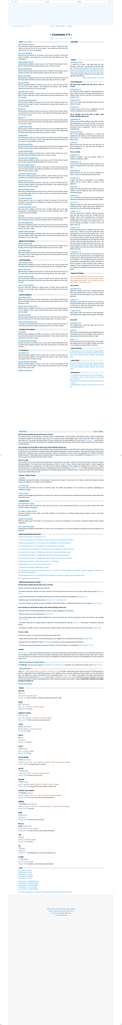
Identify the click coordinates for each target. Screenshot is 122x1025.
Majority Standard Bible (25, 244)
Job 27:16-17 (74, 202)
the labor (94, 70)
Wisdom (92, 355)
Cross (56, 38)
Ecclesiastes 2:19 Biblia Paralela (28, 883)
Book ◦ (96, 431)
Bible (13, 26)
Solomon (22, 478)
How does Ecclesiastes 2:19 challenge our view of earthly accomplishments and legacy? (47, 540)
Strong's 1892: (22, 864)
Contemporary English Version (27, 174)
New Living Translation (25, 53)
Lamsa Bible (22, 332)
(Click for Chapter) (27, 41)
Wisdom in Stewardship (25, 519)
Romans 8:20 (48, 642)
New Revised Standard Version (27, 322)
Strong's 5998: (22, 797)
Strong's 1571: (22, 853)
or (103, 68)
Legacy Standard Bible (25, 127)
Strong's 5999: (22, 786)
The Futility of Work (76, 62)
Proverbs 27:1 (89, 440)
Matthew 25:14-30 (97, 455)
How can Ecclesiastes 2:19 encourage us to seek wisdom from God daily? (42, 546)
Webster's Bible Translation (26, 231)
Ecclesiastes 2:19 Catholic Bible (28, 889)
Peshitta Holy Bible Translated (27, 341)
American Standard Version (26, 165)
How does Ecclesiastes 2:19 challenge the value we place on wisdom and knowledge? (46, 558)
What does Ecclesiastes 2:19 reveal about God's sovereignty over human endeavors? (45, 543)
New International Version (26, 44)
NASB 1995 (21, 109)
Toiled (102, 353)
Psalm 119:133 (98, 665)
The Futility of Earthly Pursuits (27, 511)
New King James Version (26, 91)
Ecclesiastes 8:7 (75, 100)
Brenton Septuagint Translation (27, 362)
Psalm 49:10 (74, 195)
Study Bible (22, 431)
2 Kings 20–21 (82, 596)
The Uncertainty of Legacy (26, 503)
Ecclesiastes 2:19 (23, 653)
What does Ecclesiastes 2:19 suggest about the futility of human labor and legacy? (45, 555)
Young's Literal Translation (26, 276)
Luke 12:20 (73, 143)
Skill (95, 353)
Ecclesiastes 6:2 (49, 665)
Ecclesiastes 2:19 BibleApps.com (28, 881)
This (94, 72)
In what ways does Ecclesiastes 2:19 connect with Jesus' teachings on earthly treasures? (47, 549)
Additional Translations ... (25, 370)
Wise (97, 355)
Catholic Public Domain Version (27, 306)
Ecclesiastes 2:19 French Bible (27, 887)
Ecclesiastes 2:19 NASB (25, 876)
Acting (72, 351)
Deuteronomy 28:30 (76, 132)
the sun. (90, 72)
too (97, 72)
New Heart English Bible (25, 223)
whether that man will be (91, 68)
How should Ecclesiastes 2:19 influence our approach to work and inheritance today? (45, 552)
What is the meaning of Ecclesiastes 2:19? (33, 537)
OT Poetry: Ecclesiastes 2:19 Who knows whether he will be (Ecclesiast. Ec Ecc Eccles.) (45, 892)
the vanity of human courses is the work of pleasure (87, 375)
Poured (72, 353)
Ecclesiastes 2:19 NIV (25, 870)
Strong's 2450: (22, 731)
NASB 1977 (21, 118)
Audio (52, 38)
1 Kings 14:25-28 (75, 311)
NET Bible (21, 216)
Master (101, 351)
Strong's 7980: (22, 764)
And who (76, 68)
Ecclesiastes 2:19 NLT (25, 872)
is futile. (101, 72)
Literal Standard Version (25, 263)
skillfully (81, 72)
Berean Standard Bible (25, 69)
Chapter (100, 431)
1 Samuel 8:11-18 (75, 252)
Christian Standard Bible (25, 151)
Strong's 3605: (22, 775)
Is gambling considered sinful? (29, 578)
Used (71, 355)
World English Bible (24, 250)
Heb (70, 38)
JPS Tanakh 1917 (23, 353)
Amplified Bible (23, 135)
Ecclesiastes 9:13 (75, 323)
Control (76, 351)
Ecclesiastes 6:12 (75, 89)
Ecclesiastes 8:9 (59, 665)
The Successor (24, 486)
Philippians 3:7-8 (75, 468)
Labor (91, 351)
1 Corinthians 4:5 (61, 600)
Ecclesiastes (17, 26)
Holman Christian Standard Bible (28, 158)
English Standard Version (26, 62)
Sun (98, 353)
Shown (91, 353)
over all (88, 70)
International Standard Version (27, 207)
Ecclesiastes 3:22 (75, 289)
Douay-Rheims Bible (24, 297)
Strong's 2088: (22, 842)
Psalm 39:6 (73, 187)
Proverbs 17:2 (74, 107)
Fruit (87, 351)
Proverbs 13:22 (75, 178)
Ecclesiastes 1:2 (75, 155)
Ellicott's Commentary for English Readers (31, 662)
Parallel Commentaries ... (25, 684)
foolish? (72, 70)
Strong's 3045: (22, 709)
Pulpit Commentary (25, 668)
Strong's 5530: (22, 753)
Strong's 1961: (22, 720)
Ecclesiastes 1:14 (75, 162)
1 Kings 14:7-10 (75, 228)
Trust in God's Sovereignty (26, 526)
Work (71, 357)
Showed (86, 353)
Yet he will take (80, 70)
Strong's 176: (22, 742)
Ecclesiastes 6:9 (75, 171)
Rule (76, 353)
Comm (66, 38)
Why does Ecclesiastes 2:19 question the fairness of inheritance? (40, 561)
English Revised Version (25, 181)
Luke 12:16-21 (23, 619)
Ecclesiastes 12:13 (86, 645)
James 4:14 (88, 638)
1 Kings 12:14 (74, 300)
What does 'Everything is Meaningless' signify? (34, 567)
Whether (86, 355)
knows (82, 68)
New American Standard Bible (27, 100)
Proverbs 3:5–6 (96, 603)
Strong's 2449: (22, 808)
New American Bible (24, 315)
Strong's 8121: (22, 831)
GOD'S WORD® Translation (26, 189)
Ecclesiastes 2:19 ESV (25, 874)
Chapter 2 (23, 26)
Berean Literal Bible (24, 76)
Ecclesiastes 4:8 (75, 119)
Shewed (80, 353)
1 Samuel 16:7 (50, 600)
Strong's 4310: (22, 698)
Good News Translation (25, 198)
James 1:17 (73, 339)
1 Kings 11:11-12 (75, 211)
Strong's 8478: (22, 819)
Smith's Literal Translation (26, 285)
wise (100, 68)
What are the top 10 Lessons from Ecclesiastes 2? (35, 564)
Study (61, 38)
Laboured (96, 351)
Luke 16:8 (73, 330)
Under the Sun (24, 493)
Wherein (80, 355)
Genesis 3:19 (76, 622)
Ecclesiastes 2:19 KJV (25, 878)
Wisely (102, 355)
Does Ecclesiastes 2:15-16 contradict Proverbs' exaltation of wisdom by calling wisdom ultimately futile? (52, 575)
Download (100, 78)
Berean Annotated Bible (25, 144)
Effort (81, 351)
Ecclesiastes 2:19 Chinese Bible (28, 885)
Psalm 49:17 (49, 614)
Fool (84, 351)
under (85, 72)
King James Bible (23, 83)
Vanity (76, 355)
